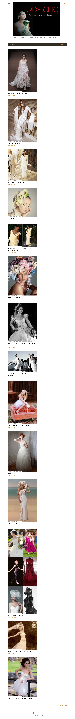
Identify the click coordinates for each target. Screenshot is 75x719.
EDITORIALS (39, 37)
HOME (14, 37)
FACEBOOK (54, 37)
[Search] (65, 3)
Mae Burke (41, 715)
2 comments (13, 475)
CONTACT (49, 37)
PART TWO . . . (13, 473)
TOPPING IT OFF (14, 218)
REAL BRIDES (32, 37)
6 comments (13, 252)
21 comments (13, 700)
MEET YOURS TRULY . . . (16, 616)
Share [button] (9, 95)
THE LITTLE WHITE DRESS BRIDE (20, 425)
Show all (63, 44)
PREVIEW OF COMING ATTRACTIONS (21, 651)
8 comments (13, 95)
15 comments (13, 299)
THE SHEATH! (13, 523)
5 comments (13, 145)
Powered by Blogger (37, 713)
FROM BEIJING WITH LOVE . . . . (19, 93)
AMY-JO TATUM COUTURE (23, 37)
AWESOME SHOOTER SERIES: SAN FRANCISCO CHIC (20, 375)
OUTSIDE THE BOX (14, 143)
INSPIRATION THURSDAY (17, 297)
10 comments (13, 220)
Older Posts (63, 705)
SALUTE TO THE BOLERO (17, 182)
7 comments (13, 184)
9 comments (13, 525)
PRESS (44, 37)
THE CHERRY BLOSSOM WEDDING (20, 699)
